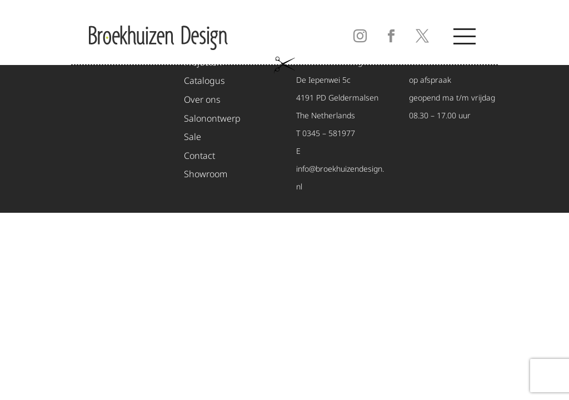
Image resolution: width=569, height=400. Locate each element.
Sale (192, 137)
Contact (199, 156)
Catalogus (204, 81)
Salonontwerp (212, 119)
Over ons (202, 100)
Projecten (203, 63)
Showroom (205, 174)
